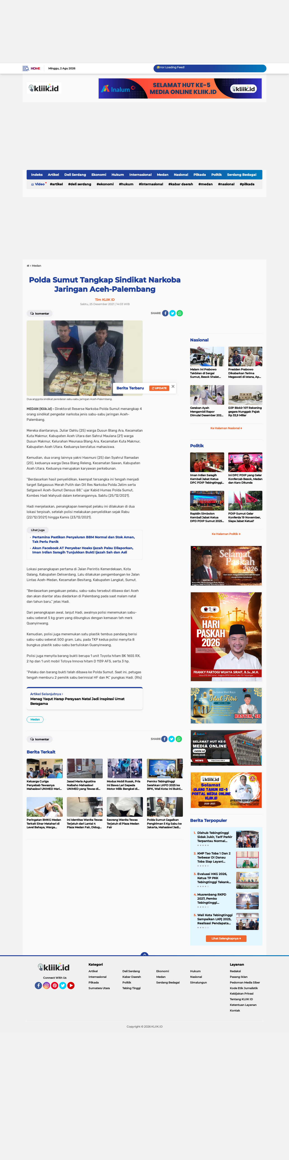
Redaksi (235, 971)
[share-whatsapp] (180, 313)
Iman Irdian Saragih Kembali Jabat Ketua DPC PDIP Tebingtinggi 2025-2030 (206, 479)
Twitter (64, 987)
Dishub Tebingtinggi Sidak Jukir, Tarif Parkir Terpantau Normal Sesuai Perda (214, 837)
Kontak (235, 1010)
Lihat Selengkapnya (226, 938)
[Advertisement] (135, 31)
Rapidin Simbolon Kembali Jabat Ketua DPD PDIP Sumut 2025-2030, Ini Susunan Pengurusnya (206, 517)
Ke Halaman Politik (226, 534)
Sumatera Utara (99, 988)
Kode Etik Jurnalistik (244, 988)
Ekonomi (98, 175)
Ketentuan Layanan (243, 1005)
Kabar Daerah (182, 184)
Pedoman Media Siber (245, 982)
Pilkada (199, 175)
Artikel (53, 175)
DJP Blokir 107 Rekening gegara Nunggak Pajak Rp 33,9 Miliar (245, 411)
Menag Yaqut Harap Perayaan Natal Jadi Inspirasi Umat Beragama (77, 701)
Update (159, 388)
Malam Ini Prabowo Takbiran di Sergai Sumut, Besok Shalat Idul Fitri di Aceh (204, 373)
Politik (216, 175)
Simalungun (198, 982)
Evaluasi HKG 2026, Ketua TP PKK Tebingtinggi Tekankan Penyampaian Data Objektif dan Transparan (215, 878)
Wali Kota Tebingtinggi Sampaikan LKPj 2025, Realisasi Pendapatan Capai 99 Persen (215, 919)
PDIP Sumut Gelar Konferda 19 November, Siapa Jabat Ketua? (244, 517)
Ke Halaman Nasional (226, 428)
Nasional (181, 175)
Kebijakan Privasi (241, 993)
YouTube (74, 987)
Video (39, 184)
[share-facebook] (165, 313)
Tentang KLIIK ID (241, 999)
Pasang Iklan (238, 977)
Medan (162, 175)
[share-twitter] (172, 313)
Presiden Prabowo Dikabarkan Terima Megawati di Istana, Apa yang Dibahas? (244, 373)
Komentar (39, 313)
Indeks (36, 175)
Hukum (118, 175)
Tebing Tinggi (131, 988)
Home (35, 68)
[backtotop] (144, 956)
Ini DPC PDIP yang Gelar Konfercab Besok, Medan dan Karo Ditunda (245, 479)
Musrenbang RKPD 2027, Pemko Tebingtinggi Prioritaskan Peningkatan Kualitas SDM (213, 899)
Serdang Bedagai (241, 175)
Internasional (140, 175)
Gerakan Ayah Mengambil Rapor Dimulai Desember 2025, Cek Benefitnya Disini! (207, 411)
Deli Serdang (75, 175)
